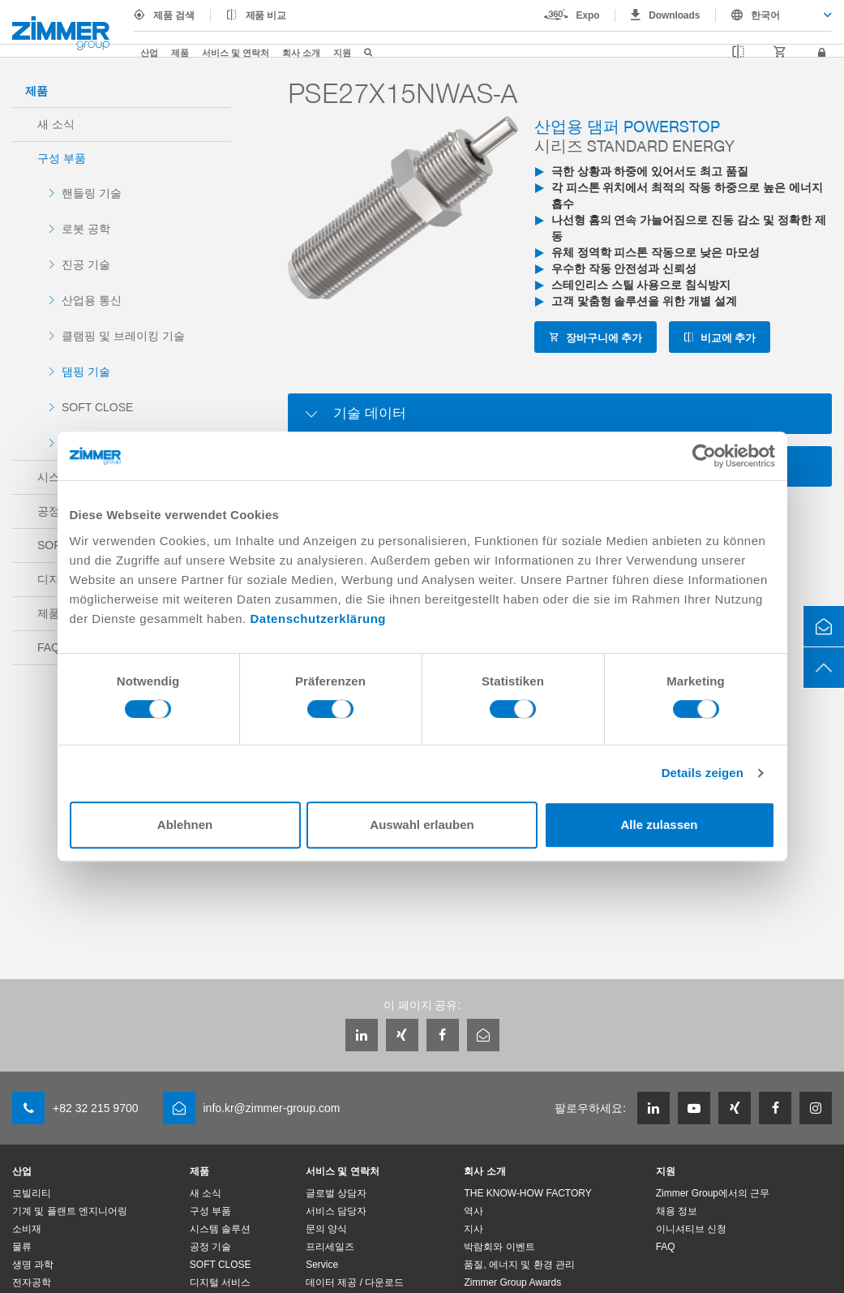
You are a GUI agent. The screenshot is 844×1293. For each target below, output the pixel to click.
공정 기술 (210, 1246)
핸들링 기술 (92, 193)
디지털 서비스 (220, 1282)
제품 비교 (266, 15)
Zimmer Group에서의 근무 (713, 1193)
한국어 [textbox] (765, 15)
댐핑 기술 (86, 371)
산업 (149, 52)
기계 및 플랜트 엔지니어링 (69, 1211)
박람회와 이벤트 (499, 1246)
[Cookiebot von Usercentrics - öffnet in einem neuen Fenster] (704, 456)
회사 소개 (301, 52)
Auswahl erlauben (421, 824)
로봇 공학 (86, 228)
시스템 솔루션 (220, 1229)
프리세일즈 (330, 1246)
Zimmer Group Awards (512, 1282)
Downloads (674, 15)
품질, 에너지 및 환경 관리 (519, 1264)
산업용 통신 (92, 300)
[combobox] (774, 15)
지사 (473, 1229)
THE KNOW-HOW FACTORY (527, 1193)
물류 (22, 1246)
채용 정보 (676, 1211)
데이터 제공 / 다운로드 (355, 1282)
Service (322, 1264)
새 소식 (56, 124)
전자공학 (31, 1282)
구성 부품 (61, 158)
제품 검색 (174, 15)
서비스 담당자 (336, 1211)
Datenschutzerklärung (318, 618)
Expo (588, 15)
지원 (342, 52)
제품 (180, 52)
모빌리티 (31, 1193)
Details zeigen (702, 773)
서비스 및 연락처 (235, 52)
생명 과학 (33, 1264)
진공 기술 (86, 264)
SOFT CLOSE (97, 407)
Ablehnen (184, 824)
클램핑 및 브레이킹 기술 (123, 335)
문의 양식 (326, 1229)
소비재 (26, 1229)
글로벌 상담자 (336, 1193)
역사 (473, 1211)
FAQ (665, 1246)
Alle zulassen (658, 824)
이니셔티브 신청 (691, 1229)
